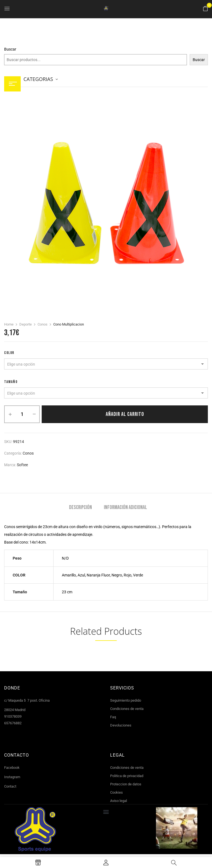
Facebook (12, 767)
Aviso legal (118, 801)
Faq (113, 717)
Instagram (12, 777)
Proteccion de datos (125, 784)
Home (9, 324)
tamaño (10, 381)
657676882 (13, 723)
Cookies (116, 792)
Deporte (25, 324)
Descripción (80, 507)
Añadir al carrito (125, 414)
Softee (22, 465)
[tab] (80, 508)
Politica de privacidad (126, 776)
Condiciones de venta (127, 709)
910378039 (13, 716)
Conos (42, 324)
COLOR (9, 352)
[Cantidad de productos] (22, 414)
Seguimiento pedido (125, 700)
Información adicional (125, 507)
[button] (205, 9)
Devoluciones (120, 725)
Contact (10, 786)
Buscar (10, 49)
